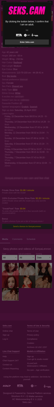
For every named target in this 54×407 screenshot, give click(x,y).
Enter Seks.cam (27, 42)
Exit (27, 30)
